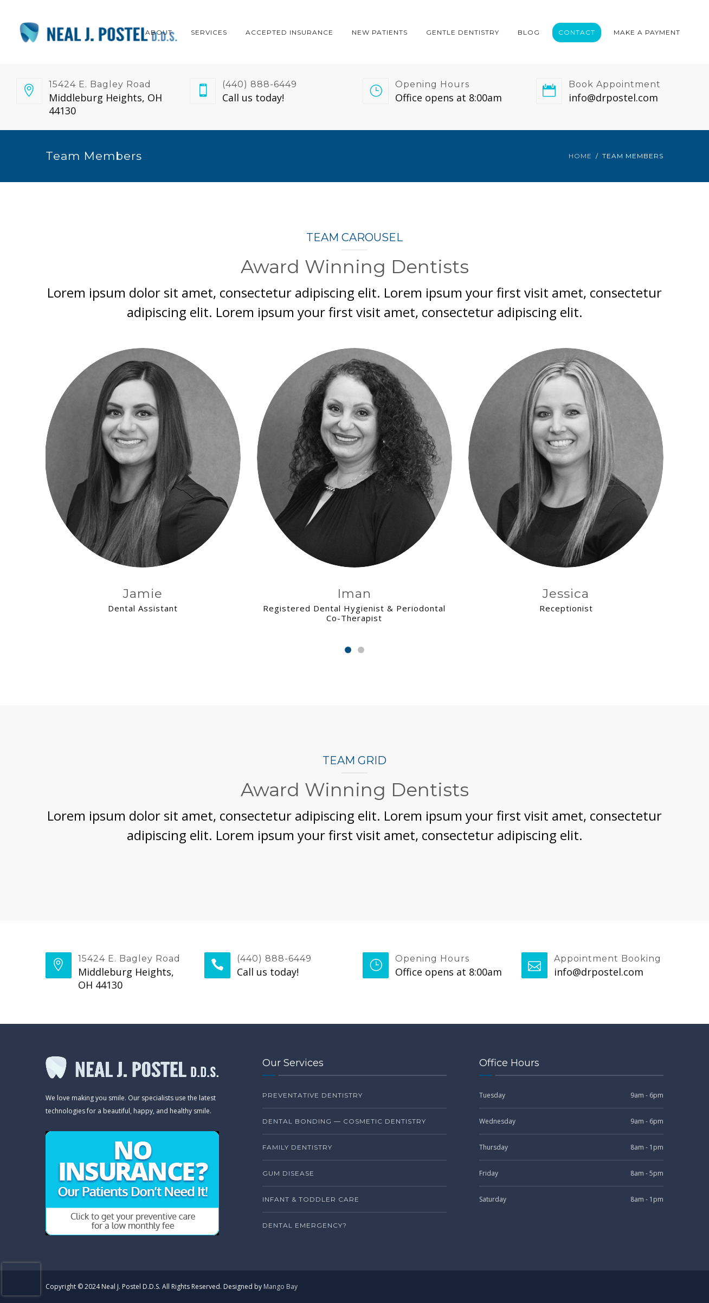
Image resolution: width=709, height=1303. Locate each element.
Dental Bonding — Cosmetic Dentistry (344, 1121)
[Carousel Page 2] (361, 650)
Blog (529, 32)
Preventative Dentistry (312, 1095)
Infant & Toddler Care (310, 1199)
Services (209, 32)
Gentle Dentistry (462, 32)
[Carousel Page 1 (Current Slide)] (348, 650)
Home (580, 156)
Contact (576, 32)
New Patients (380, 32)
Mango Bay (280, 1286)
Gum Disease (288, 1173)
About (158, 32)
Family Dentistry (297, 1147)
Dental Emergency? (304, 1225)
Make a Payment (647, 32)
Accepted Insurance (289, 32)
